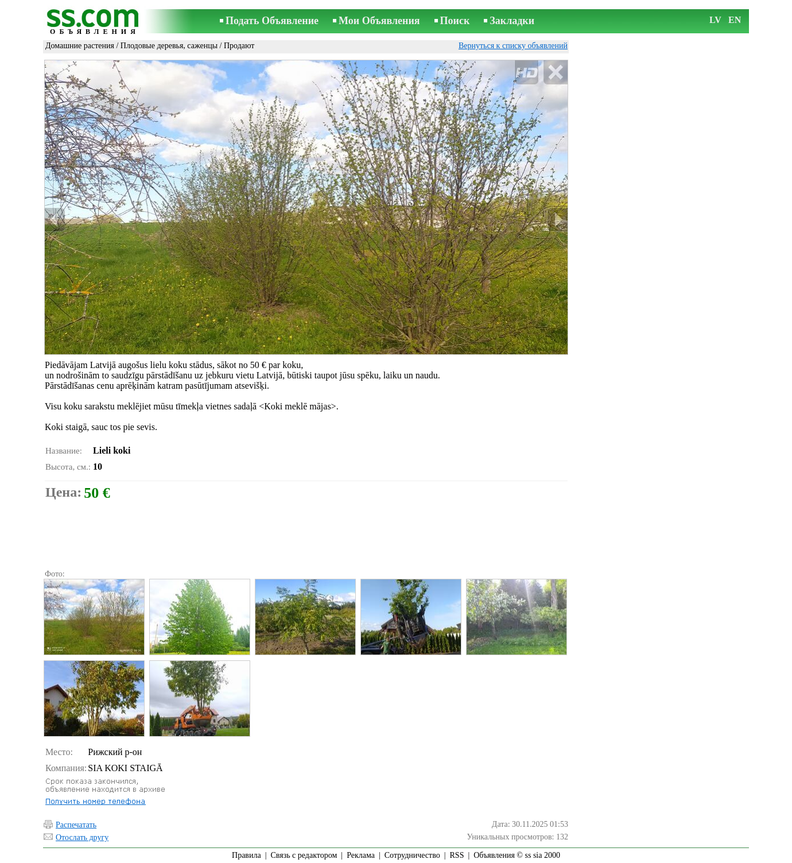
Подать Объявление (272, 20)
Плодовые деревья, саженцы (169, 45)
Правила (246, 855)
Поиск (455, 20)
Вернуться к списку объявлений (513, 45)
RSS (457, 855)
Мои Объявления (379, 20)
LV (715, 20)
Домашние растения (79, 45)
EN (734, 20)
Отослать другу (82, 837)
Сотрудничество (412, 855)
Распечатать (76, 825)
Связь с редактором (304, 855)
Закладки (512, 20)
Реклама (361, 855)
